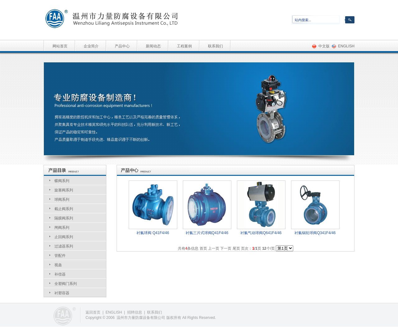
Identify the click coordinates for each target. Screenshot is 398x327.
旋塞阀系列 (63, 190)
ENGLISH (346, 46)
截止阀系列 (63, 209)
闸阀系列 (61, 227)
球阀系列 (61, 199)
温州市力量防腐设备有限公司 (141, 317)
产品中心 (122, 46)
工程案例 (184, 46)
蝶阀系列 (61, 181)
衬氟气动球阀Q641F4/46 (260, 233)
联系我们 (215, 46)
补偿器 (60, 274)
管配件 (60, 255)
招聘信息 (134, 312)
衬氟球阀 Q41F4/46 (153, 233)
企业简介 (91, 46)
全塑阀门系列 (65, 283)
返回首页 (93, 312)
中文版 (324, 46)
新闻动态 (153, 46)
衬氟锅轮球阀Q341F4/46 (315, 233)
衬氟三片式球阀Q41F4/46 (207, 233)
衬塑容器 (61, 293)
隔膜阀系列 (63, 218)
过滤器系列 (63, 246)
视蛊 (58, 265)
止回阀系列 (63, 237)
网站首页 (60, 46)
